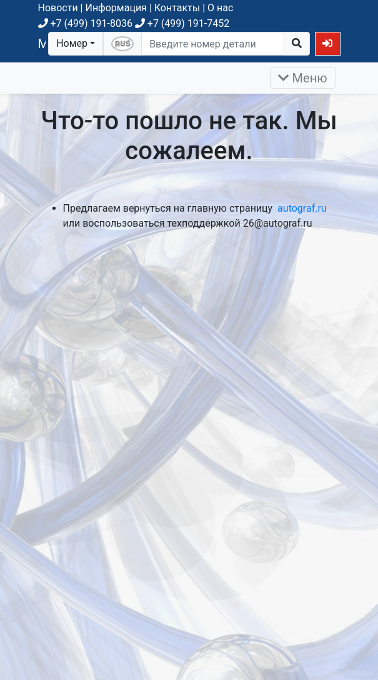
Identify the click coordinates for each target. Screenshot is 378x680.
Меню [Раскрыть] (302, 78)
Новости (58, 8)
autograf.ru (302, 208)
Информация (115, 8)
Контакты (177, 8)
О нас (220, 8)
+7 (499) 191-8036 (85, 23)
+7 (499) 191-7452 (182, 23)
